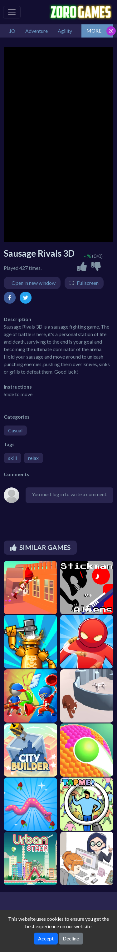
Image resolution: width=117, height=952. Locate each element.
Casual (15, 430)
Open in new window (34, 283)
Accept (46, 938)
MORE (93, 30)
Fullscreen (88, 283)
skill (12, 458)
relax (33, 458)
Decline (71, 938)
